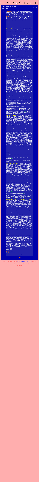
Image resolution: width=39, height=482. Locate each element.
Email (7, 251)
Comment (8, 254)
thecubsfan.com (11, 252)
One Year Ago (9, 16)
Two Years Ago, (9, 11)
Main (3, 11)
